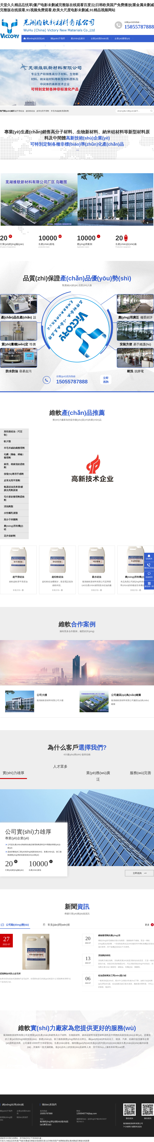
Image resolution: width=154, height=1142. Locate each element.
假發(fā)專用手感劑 (14, 474)
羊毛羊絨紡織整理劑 (14, 448)
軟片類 (7, 441)
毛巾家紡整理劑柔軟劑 (14, 498)
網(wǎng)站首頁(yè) (36, 38)
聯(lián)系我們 (54, 46)
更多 (147, 924)
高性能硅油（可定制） (13, 433)
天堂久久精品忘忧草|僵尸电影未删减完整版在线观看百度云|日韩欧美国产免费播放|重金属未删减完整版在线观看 (44, 1141)
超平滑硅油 (19, 111)
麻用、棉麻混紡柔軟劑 (14, 466)
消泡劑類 (8, 506)
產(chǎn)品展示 (78, 38)
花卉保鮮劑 (9, 536)
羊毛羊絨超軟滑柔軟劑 (60, 111)
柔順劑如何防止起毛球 (10, 974)
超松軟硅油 (30, 111)
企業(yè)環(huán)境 (100, 38)
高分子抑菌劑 (11, 519)
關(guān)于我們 (58, 38)
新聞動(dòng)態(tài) (33, 46)
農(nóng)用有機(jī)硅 (13, 528)
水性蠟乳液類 (11, 513)
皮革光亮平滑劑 (42, 111)
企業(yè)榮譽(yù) (122, 38)
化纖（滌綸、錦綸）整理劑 (14, 456)
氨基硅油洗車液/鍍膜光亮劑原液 (13, 489)
